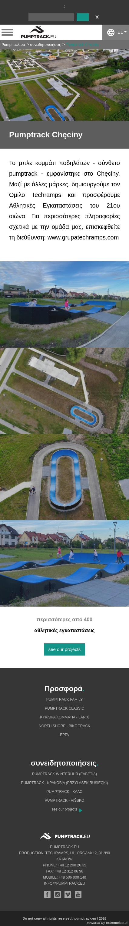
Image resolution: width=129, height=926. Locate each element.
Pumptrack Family (64, 699)
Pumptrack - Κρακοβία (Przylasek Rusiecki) (64, 783)
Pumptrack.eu (13, 45)
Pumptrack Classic (64, 708)
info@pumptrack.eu (64, 883)
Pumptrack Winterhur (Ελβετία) (64, 774)
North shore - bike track (64, 726)
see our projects (64, 649)
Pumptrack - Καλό (64, 792)
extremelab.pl (116, 922)
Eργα (64, 735)
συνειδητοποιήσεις (45, 45)
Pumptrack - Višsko (64, 800)
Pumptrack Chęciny (82, 45)
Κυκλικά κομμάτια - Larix (64, 717)
